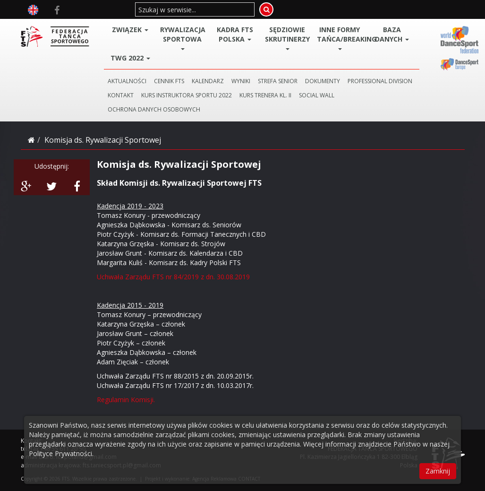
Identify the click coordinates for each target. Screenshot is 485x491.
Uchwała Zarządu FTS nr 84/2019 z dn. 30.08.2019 (173, 276)
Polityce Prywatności (60, 453)
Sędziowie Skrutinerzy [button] (287, 37)
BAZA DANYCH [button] (392, 34)
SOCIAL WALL (316, 95)
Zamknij (437, 470)
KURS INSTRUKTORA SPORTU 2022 (186, 95)
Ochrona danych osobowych (154, 109)
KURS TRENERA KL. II (265, 95)
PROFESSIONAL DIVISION (380, 81)
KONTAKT (121, 95)
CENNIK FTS (169, 81)
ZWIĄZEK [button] (130, 29)
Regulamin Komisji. (126, 399)
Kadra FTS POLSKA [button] (235, 34)
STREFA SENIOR (278, 81)
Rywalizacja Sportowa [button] (182, 37)
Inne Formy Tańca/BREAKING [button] (341, 37)
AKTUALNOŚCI (127, 81)
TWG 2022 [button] (130, 57)
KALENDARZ (208, 81)
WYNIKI (240, 81)
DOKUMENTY (322, 81)
